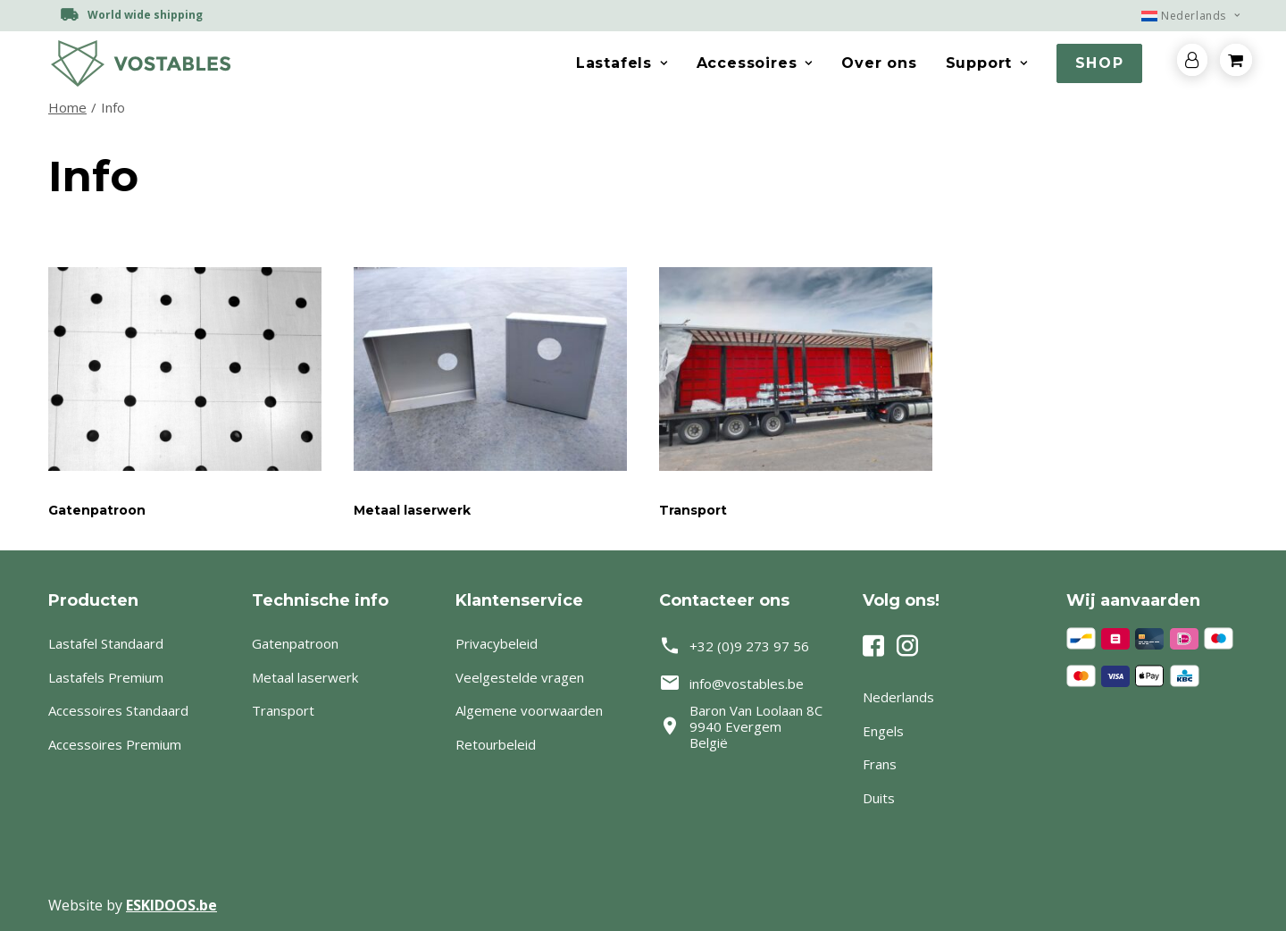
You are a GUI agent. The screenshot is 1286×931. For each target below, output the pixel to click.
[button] (185, 369)
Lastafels (622, 63)
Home (67, 107)
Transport (693, 510)
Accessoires (755, 63)
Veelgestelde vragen (519, 677)
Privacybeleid (496, 643)
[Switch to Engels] (948, 732)
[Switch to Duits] (948, 799)
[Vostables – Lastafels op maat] (140, 63)
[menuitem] (1182, 15)
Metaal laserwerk (412, 510)
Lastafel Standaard (105, 643)
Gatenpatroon (97, 510)
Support (987, 63)
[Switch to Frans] (948, 765)
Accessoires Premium (114, 744)
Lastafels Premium (105, 677)
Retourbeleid (495, 744)
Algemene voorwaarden (529, 710)
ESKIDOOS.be (171, 905)
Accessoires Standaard (118, 710)
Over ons (878, 63)
